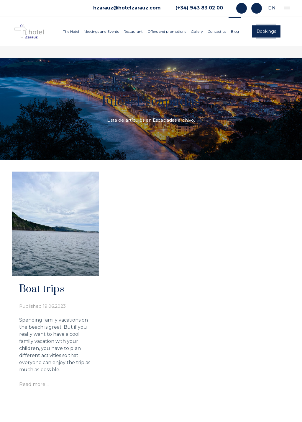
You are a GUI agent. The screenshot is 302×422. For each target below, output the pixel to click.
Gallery (197, 31)
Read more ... (34, 384)
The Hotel (71, 31)
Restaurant (133, 31)
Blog (235, 31)
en (271, 8)
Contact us (217, 31)
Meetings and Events (101, 31)
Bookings (266, 31)
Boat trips (41, 289)
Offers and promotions (166, 31)
